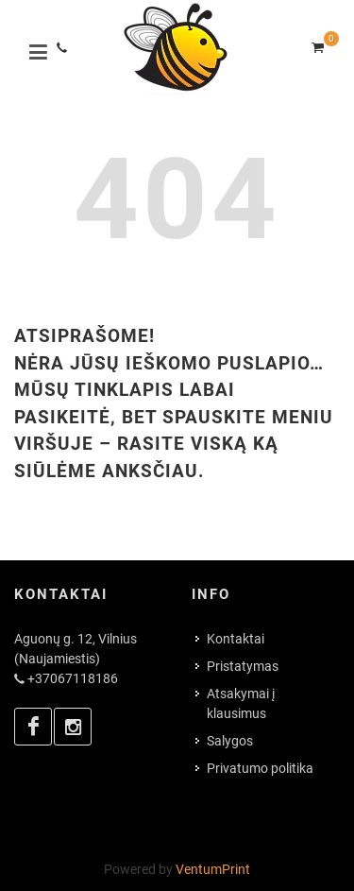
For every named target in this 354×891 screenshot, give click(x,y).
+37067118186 (72, 678)
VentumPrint (213, 869)
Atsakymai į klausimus (241, 703)
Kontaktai (235, 638)
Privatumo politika (260, 768)
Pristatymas (242, 666)
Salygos (230, 740)
